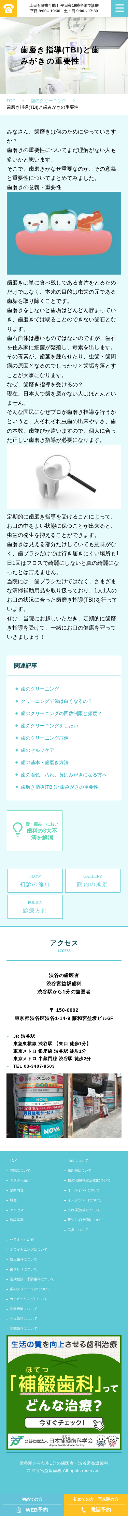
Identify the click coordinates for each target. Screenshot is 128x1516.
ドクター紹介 (20, 1180)
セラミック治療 (22, 1239)
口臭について (78, 1230)
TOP (11, 100)
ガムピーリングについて (28, 1299)
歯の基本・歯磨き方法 (45, 762)
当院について (20, 1170)
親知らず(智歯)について (86, 1220)
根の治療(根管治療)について (89, 1180)
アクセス (17, 1210)
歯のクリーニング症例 (45, 738)
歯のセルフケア (37, 750)
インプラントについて (85, 1200)
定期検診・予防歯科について (32, 1279)
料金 (13, 1200)
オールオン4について (84, 1190)
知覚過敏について (23, 1309)
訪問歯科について (23, 1328)
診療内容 (17, 1190)
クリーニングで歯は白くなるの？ (57, 701)
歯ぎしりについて (23, 1269)
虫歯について (78, 1160)
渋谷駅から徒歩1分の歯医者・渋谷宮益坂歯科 (64, 1463)
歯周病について (79, 1170)
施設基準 (17, 1220)
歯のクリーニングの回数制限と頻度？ (61, 713)
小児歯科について (23, 1318)
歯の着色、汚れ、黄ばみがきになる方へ (64, 774)
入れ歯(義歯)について (84, 1210)
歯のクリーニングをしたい (49, 725)
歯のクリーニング (48, 100)
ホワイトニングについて (28, 1249)
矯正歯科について (23, 1259)
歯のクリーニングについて (30, 1289)
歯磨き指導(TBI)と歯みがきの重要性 (59, 787)
